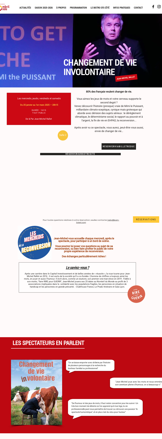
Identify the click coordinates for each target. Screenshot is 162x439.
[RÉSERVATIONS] (146, 219)
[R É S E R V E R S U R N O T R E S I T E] (80, 154)
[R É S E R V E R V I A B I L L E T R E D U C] (119, 146)
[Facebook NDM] (153, 6)
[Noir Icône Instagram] (159, 6)
